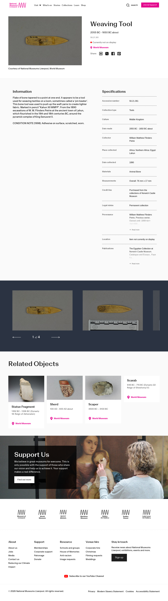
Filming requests (94, 556)
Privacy (91, 592)
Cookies (130, 592)
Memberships (41, 548)
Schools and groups (70, 548)
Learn (76, 5)
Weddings (91, 560)
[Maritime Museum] (84, 514)
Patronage (39, 556)
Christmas (91, 552)
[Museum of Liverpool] (21, 514)
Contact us (13, 560)
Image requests (67, 560)
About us (12, 548)
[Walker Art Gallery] (105, 514)
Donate (37, 560)
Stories (57, 5)
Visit (36, 5)
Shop (83, 5)
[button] (42, 312)
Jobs (10, 552)
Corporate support (43, 552)
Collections (67, 5)
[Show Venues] (40, 5)
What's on (47, 5)
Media (11, 556)
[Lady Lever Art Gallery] (147, 514)
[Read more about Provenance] (143, 222)
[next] (55, 337)
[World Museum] (42, 514)
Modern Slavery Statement (110, 592)
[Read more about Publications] (143, 256)
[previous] (16, 337)
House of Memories (69, 552)
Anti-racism (65, 556)
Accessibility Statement (148, 592)
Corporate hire (93, 548)
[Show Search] (131, 5)
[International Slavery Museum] (63, 514)
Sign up (119, 557)
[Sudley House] (126, 514)
